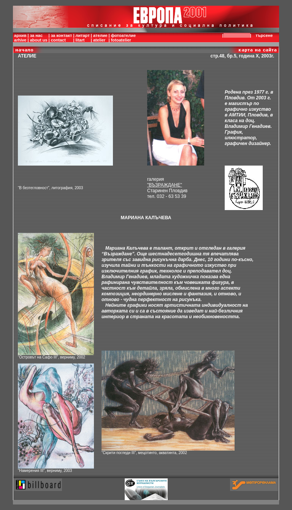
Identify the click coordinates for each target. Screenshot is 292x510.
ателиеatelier (100, 37)
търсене (265, 35)
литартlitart (83, 37)
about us (39, 40)
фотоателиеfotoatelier (123, 37)
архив (20, 35)
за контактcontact (61, 37)
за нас (36, 35)
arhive (20, 40)
